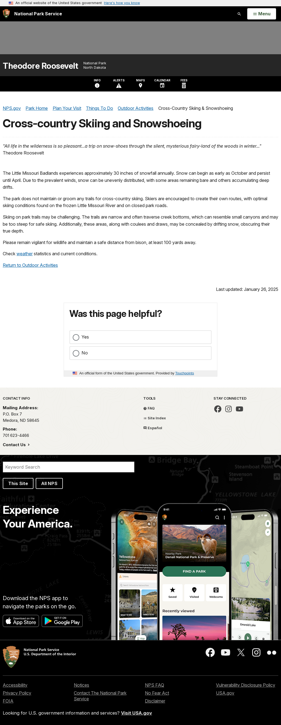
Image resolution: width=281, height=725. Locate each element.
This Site (18, 483)
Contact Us (15, 444)
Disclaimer (155, 701)
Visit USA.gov (136, 713)
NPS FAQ (154, 685)
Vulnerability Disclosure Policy (245, 685)
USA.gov (225, 693)
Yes (85, 337)
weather (24, 253)
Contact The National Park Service (100, 695)
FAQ (149, 408)
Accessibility (15, 685)
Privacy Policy (17, 693)
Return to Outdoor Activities (30, 265)
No (85, 353)
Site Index (154, 418)
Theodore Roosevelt (40, 66)
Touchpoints (184, 373)
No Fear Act (157, 693)
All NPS (49, 483)
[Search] (68, 467)
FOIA (8, 701)
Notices (81, 685)
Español (152, 428)
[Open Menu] (261, 14)
